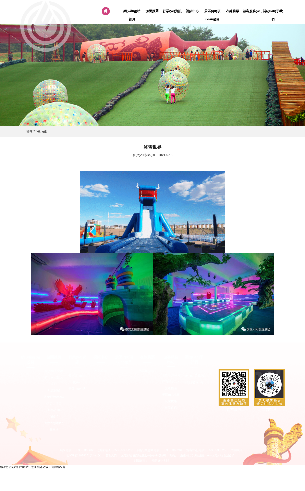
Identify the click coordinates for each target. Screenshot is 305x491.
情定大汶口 (54, 403)
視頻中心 (192, 11)
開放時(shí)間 (171, 375)
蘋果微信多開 (160, 460)
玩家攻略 (171, 401)
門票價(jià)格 (171, 381)
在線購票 (232, 11)
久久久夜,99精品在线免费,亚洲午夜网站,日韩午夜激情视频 (145, 474)
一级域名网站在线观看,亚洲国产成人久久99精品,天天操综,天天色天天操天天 (48, 470)
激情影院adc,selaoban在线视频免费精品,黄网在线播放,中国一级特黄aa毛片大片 (233, 478)
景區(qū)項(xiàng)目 (212, 15)
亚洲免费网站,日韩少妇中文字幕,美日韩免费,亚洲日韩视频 (114, 485)
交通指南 (171, 388)
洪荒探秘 (54, 390)
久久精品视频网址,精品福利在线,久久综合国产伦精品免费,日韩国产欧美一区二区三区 (54, 474)
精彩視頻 (101, 371)
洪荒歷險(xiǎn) (54, 397)
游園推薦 (152, 11)
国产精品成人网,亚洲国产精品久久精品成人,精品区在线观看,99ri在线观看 (229, 474)
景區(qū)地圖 (171, 394)
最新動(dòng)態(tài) (77, 379)
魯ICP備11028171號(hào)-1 (84, 455)
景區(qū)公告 (77, 388)
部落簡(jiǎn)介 (194, 382)
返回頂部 (237, 450)
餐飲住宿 (171, 407)
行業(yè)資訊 (172, 11)
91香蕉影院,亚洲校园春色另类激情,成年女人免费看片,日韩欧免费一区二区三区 (241, 481)
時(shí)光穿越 (54, 371)
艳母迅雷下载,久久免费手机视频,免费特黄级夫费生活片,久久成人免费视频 (144, 481)
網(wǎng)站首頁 (132, 15)
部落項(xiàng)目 (37, 131)
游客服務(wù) (253, 11)
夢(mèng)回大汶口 (54, 381)
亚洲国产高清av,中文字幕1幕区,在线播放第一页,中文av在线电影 (192, 485)
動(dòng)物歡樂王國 (54, 426)
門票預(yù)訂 (147, 371)
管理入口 (111, 455)
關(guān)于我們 (273, 15)
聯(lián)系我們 (194, 375)
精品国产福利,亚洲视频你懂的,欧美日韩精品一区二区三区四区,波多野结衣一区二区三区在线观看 (121, 478)
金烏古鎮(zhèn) (54, 413)
